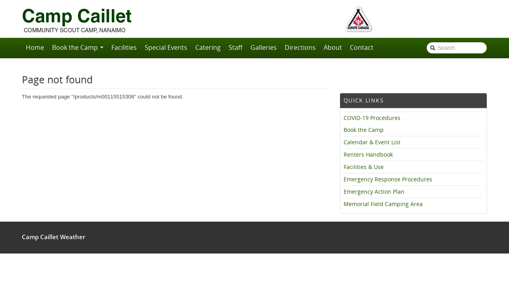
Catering (208, 47)
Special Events (166, 47)
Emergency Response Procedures (388, 179)
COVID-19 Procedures (372, 118)
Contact (361, 47)
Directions (300, 47)
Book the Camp (77, 47)
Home (35, 47)
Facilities (124, 47)
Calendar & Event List (372, 142)
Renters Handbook (368, 154)
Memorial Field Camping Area (383, 204)
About (333, 47)
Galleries (264, 47)
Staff (236, 47)
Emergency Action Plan (374, 191)
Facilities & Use (364, 167)
